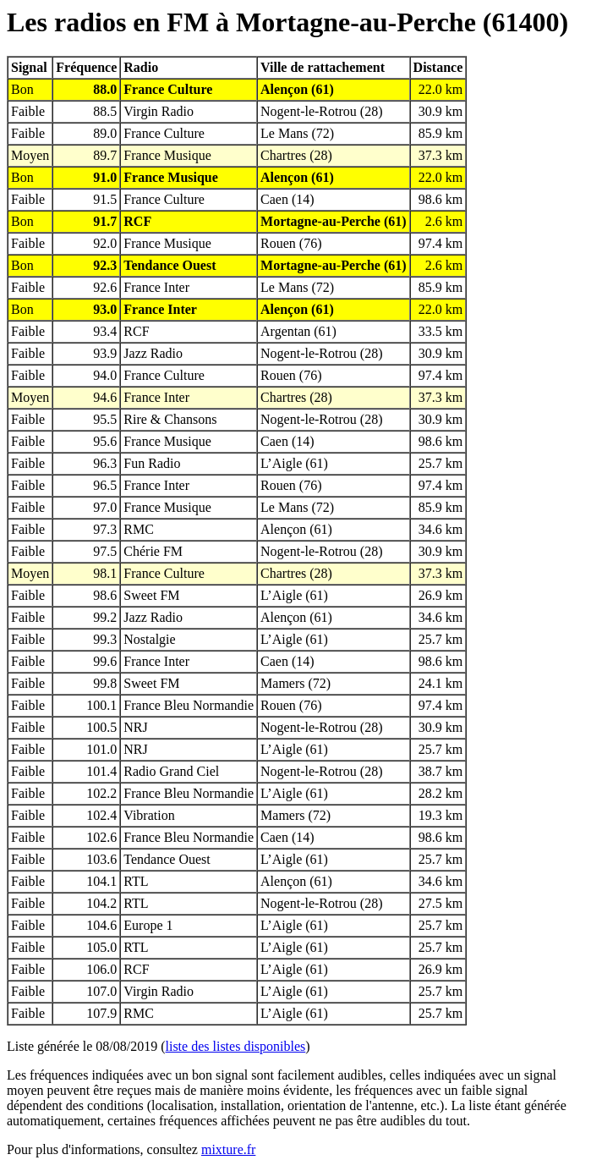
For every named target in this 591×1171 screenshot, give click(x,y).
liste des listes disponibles (236, 1046)
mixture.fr (228, 1149)
